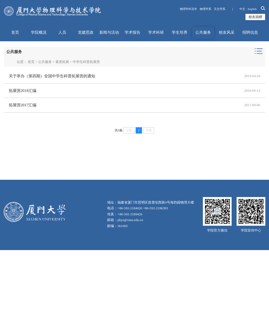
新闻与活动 (109, 32)
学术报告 (132, 32)
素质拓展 (62, 62)
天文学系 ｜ (225, 8)
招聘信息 (250, 32)
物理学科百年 (188, 8)
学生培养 (179, 32)
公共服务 (203, 32)
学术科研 (156, 32)
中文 (242, 8)
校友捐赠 (255, 17)
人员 (62, 32)
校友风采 (226, 32)
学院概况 (39, 32)
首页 (15, 32)
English (252, 8)
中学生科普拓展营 (86, 62)
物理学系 (205, 8)
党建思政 (86, 32)
